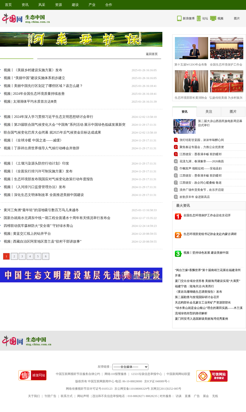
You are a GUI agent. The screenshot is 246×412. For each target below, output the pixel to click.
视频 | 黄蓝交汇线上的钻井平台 (27, 233)
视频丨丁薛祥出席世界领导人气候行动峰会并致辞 (41, 148)
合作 (108, 5)
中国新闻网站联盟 (178, 374)
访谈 (179, 396)
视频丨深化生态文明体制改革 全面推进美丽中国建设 (44, 195)
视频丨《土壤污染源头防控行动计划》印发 (36, 163)
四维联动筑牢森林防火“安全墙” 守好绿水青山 (38, 226)
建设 (75, 5)
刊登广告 (50, 396)
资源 (58, 5)
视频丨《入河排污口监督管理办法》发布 (35, 187)
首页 (8, 5)
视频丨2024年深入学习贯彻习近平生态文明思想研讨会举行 (48, 117)
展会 (206, 396)
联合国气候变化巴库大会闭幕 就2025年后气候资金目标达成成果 (52, 132)
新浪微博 (189, 18)
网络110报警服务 (116, 374)
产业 (92, 5)
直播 (188, 396)
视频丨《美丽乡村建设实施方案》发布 (33, 70)
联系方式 (67, 396)
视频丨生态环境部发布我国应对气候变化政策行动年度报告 (48, 179)
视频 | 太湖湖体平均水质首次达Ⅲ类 (30, 101)
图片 (237, 18)
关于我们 (34, 396)
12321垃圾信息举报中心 (146, 374)
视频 (220, 18)
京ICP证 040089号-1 (157, 381)
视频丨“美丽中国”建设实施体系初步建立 (34, 78)
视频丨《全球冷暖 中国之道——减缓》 (33, 140)
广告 (197, 396)
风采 (41, 5)
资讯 (25, 5)
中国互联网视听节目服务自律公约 (78, 374)
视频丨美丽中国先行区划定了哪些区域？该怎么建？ (43, 86)
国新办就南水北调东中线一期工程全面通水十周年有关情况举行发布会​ (57, 218)
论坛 (205, 18)
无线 (215, 396)
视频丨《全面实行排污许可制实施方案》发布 (38, 171)
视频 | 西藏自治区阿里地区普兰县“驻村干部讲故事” (42, 241)
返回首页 (152, 54)
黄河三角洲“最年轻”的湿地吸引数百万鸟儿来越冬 (41, 210)
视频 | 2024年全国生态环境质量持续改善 (34, 94)
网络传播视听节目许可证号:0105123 (89, 388)
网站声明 (83, 396)
